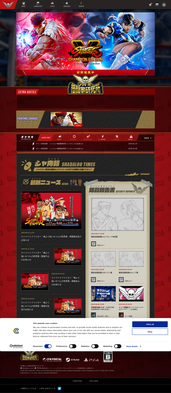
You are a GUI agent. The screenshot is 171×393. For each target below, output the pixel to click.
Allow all (150, 366)
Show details (132, 388)
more (146, 137)
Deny (150, 373)
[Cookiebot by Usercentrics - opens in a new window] (16, 388)
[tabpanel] (66, 119)
